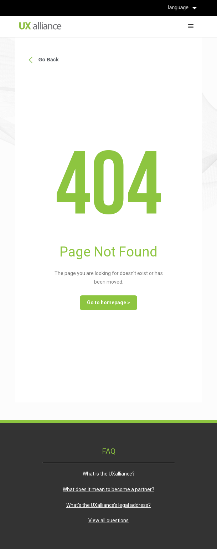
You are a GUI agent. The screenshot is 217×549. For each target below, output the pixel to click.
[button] (191, 26)
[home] (38, 25)
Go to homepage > (108, 302)
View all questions (108, 520)
